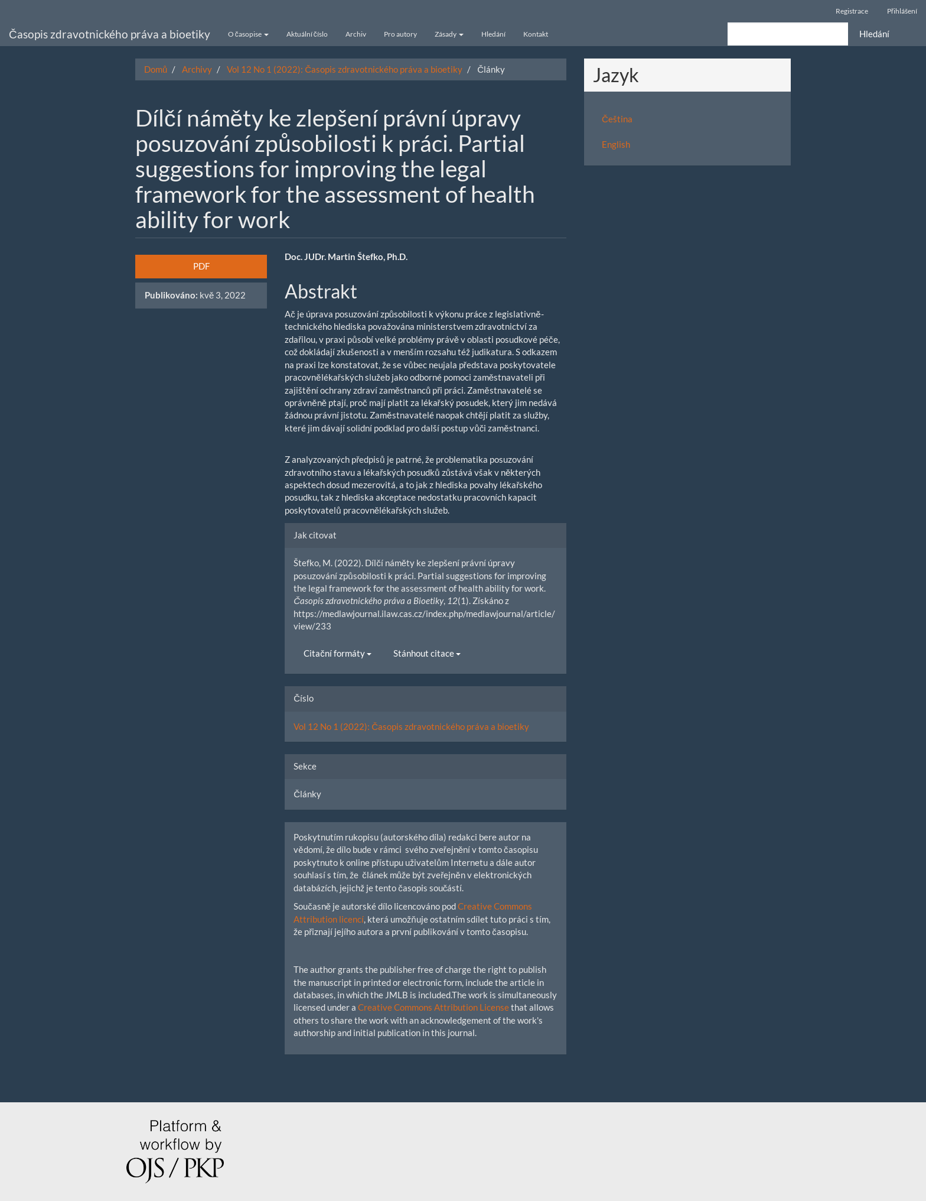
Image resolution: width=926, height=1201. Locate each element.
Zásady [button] (449, 34)
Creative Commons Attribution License (433, 1007)
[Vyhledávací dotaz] (788, 34)
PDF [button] (201, 266)
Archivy (197, 69)
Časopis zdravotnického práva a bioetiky (109, 34)
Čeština (617, 118)
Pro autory (400, 34)
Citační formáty (337, 653)
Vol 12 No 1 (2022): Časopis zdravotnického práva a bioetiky (344, 69)
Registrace (852, 11)
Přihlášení (902, 11)
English (616, 144)
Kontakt (535, 34)
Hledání (493, 34)
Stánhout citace (427, 653)
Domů (155, 69)
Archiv (355, 34)
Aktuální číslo (307, 34)
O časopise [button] (248, 34)
